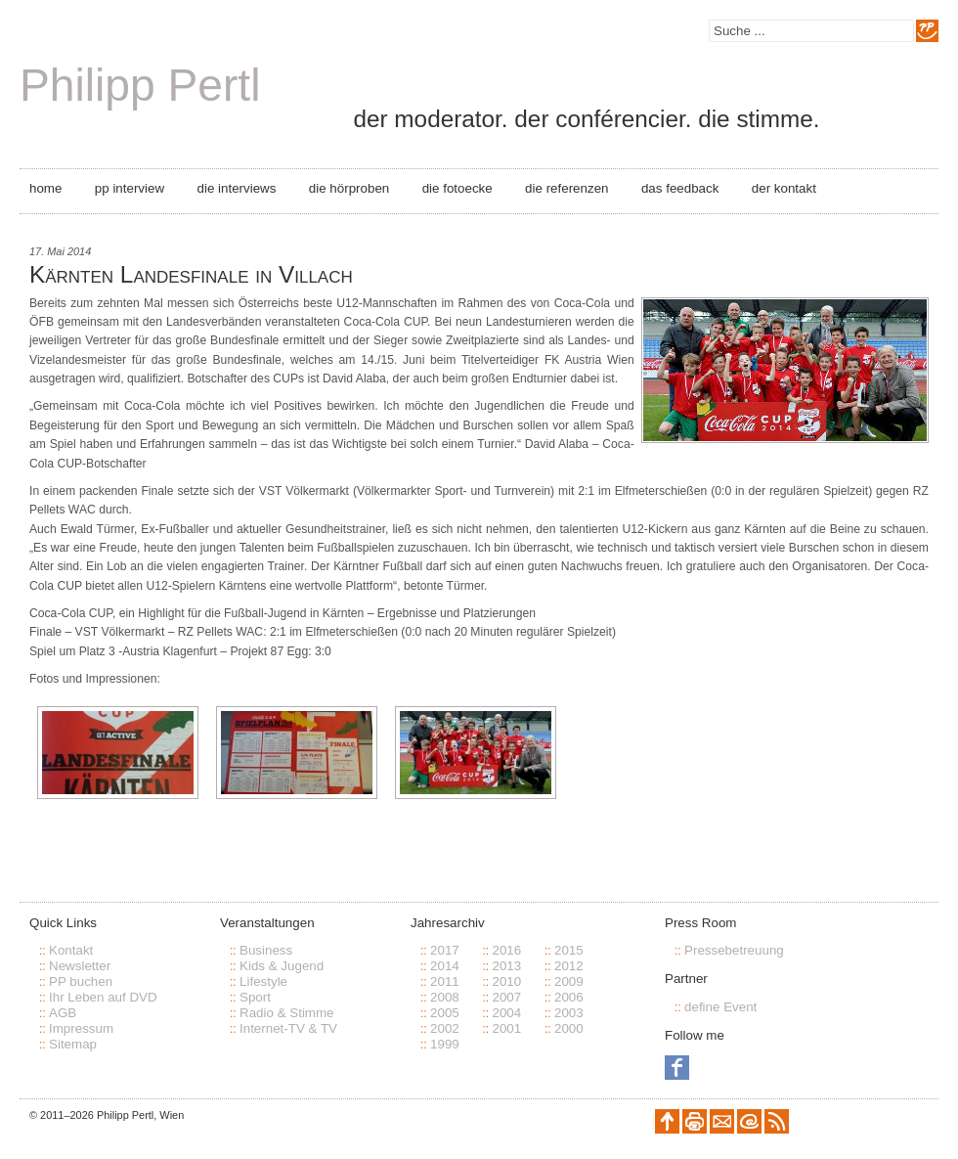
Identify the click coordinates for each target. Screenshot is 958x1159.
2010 (506, 981)
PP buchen (80, 981)
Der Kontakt (784, 188)
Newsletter (79, 965)
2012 (569, 965)
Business (266, 950)
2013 (506, 965)
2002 (444, 1028)
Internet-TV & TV (288, 1028)
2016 (506, 950)
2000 (569, 1028)
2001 (506, 1028)
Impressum (81, 1028)
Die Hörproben (349, 188)
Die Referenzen (566, 188)
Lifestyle (263, 981)
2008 (444, 997)
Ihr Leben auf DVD (103, 997)
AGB (62, 1012)
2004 (506, 1012)
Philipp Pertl (140, 85)
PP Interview (129, 188)
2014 (444, 965)
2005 (444, 1012)
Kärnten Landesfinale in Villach (191, 274)
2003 (569, 1012)
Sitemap (73, 1044)
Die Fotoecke (457, 188)
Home (45, 188)
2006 (569, 997)
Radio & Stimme (287, 1012)
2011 (444, 981)
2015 (569, 950)
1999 (444, 1044)
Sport (255, 997)
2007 (506, 997)
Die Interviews (237, 188)
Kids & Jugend (282, 965)
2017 (444, 950)
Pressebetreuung (734, 950)
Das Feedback (679, 188)
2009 (569, 981)
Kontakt (71, 950)
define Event (720, 1007)
